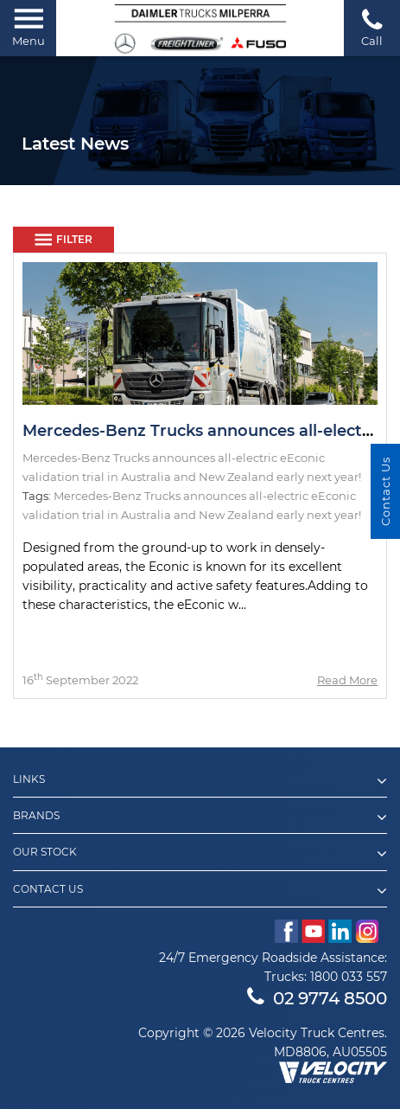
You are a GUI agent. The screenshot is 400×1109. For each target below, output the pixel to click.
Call (372, 27)
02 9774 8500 (317, 998)
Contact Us (385, 491)
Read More (347, 680)
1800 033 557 (348, 976)
